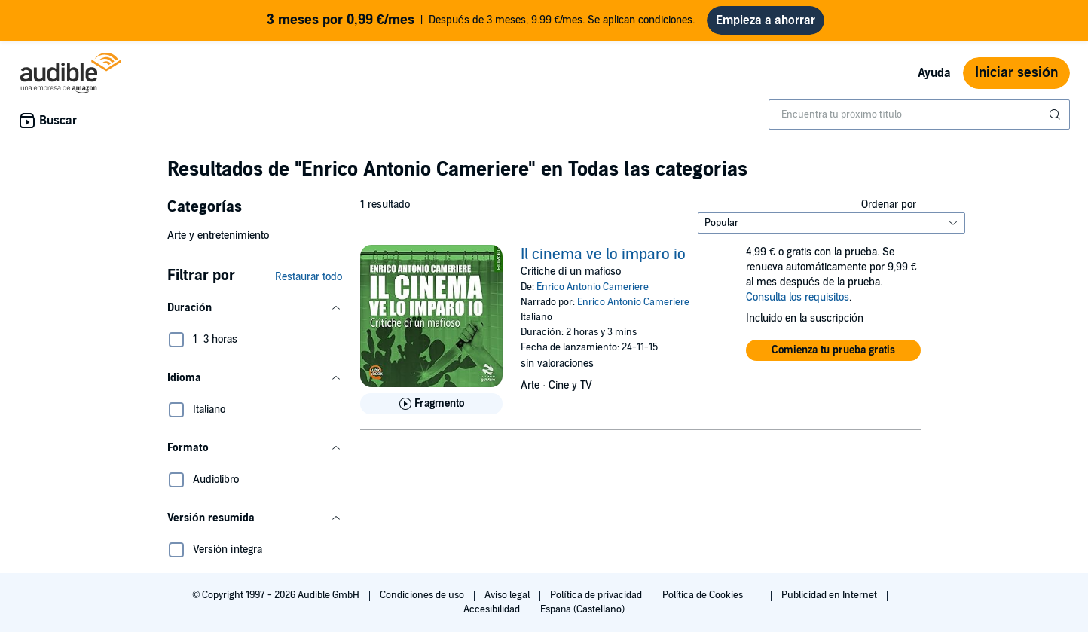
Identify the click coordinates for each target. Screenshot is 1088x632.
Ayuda (934, 73)
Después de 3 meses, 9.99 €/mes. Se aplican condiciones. (481, 20)
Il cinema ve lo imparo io (603, 255)
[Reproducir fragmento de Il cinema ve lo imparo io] (431, 403)
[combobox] (919, 114)
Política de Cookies (704, 595)
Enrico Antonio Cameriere (592, 287)
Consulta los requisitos (797, 297)
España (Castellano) (582, 609)
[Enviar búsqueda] (1056, 114)
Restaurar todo (308, 276)
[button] (254, 308)
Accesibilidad (492, 609)
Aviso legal (508, 595)
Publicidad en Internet (830, 595)
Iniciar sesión (1016, 73)
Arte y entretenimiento (218, 235)
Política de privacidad (597, 595)
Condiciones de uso (423, 595)
